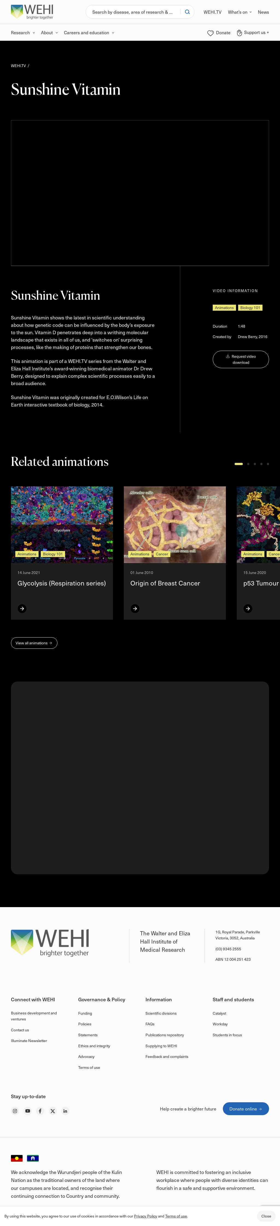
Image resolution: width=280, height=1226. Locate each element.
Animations (224, 307)
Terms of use (176, 1216)
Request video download (241, 359)
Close (266, 1216)
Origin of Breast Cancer (165, 583)
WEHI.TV (18, 65)
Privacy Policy (145, 1216)
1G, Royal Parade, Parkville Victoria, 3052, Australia (237, 935)
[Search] (133, 11)
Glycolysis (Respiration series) (62, 583)
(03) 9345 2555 (228, 949)
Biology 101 (250, 307)
